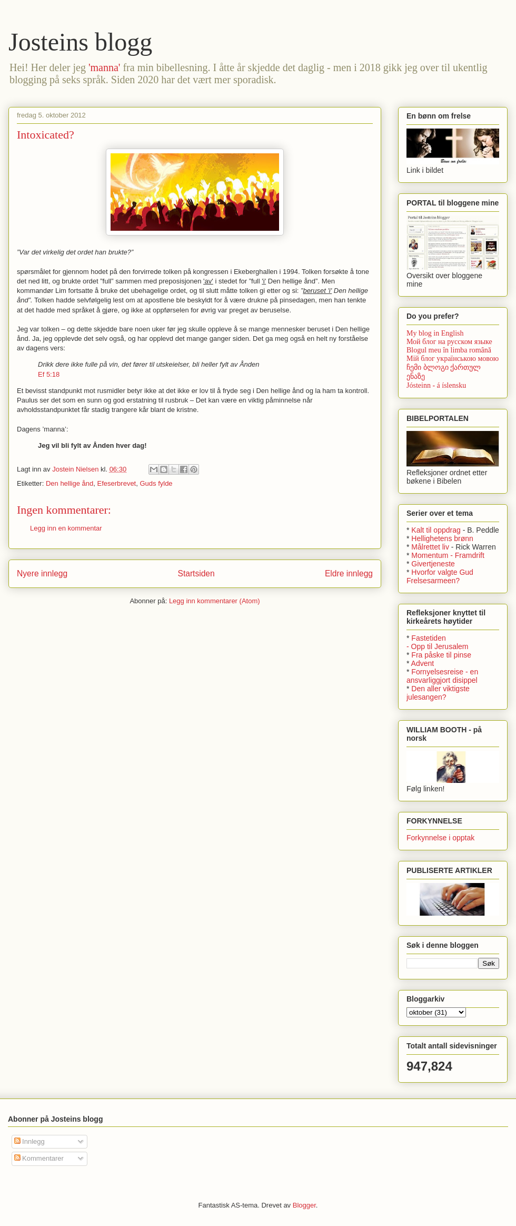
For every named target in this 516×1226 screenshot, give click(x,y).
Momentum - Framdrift (447, 555)
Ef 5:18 (48, 374)
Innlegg (29, 1141)
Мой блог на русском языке (449, 342)
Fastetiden (428, 638)
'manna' (104, 67)
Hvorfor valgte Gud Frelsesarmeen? (439, 576)
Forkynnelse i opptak (440, 837)
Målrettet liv (430, 547)
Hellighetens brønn (442, 538)
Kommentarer (39, 1158)
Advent (422, 663)
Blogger (304, 1205)
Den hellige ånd (69, 483)
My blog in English (435, 333)
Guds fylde (156, 483)
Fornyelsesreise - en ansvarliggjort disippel (442, 676)
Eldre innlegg (349, 573)
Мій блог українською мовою (452, 358)
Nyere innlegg (42, 573)
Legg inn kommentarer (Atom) (214, 601)
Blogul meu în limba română (448, 350)
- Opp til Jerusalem (437, 646)
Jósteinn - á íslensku (436, 385)
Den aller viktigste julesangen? (438, 692)
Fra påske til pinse (441, 655)
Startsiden (195, 573)
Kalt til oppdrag (435, 530)
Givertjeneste (432, 564)
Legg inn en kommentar (66, 528)
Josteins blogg (80, 42)
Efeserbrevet (116, 483)
